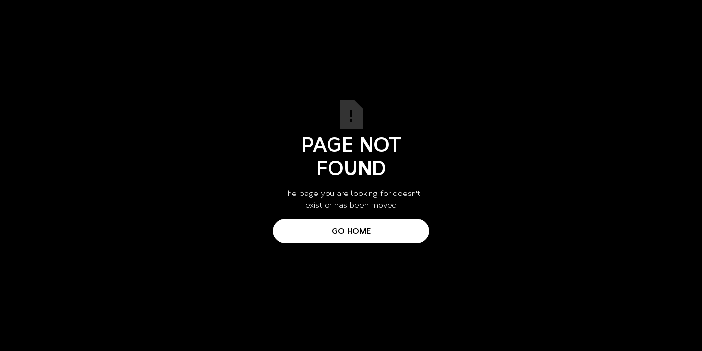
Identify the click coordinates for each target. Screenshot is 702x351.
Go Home (351, 230)
